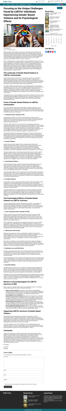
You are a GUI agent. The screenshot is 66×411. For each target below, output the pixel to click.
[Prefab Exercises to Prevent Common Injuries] (47, 14)
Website (5, 379)
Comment (6, 356)
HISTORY (6, 347)
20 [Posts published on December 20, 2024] (56, 41)
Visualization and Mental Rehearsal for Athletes (55, 17)
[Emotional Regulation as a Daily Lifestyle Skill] (47, 23)
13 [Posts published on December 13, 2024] (56, 39)
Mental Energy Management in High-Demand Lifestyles (56, 30)
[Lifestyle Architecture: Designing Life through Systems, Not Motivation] (47, 27)
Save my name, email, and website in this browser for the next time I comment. (21, 384)
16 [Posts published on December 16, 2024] (46, 41)
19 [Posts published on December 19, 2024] (53, 41)
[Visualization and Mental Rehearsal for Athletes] (47, 18)
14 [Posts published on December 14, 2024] (58, 39)
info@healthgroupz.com (42, 2)
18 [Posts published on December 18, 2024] (51, 41)
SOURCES (7, 344)
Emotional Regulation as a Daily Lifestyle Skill (55, 21)
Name (5, 370)
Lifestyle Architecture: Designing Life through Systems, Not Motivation (55, 26)
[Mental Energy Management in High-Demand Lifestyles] (47, 31)
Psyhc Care (7, 2)
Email (5, 374)
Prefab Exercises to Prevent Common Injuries (55, 13)
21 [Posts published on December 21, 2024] (58, 41)
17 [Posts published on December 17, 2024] (48, 41)
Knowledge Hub (7, 48)
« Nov (52, 45)
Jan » (55, 45)
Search (59, 8)
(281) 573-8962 (41, 1)
